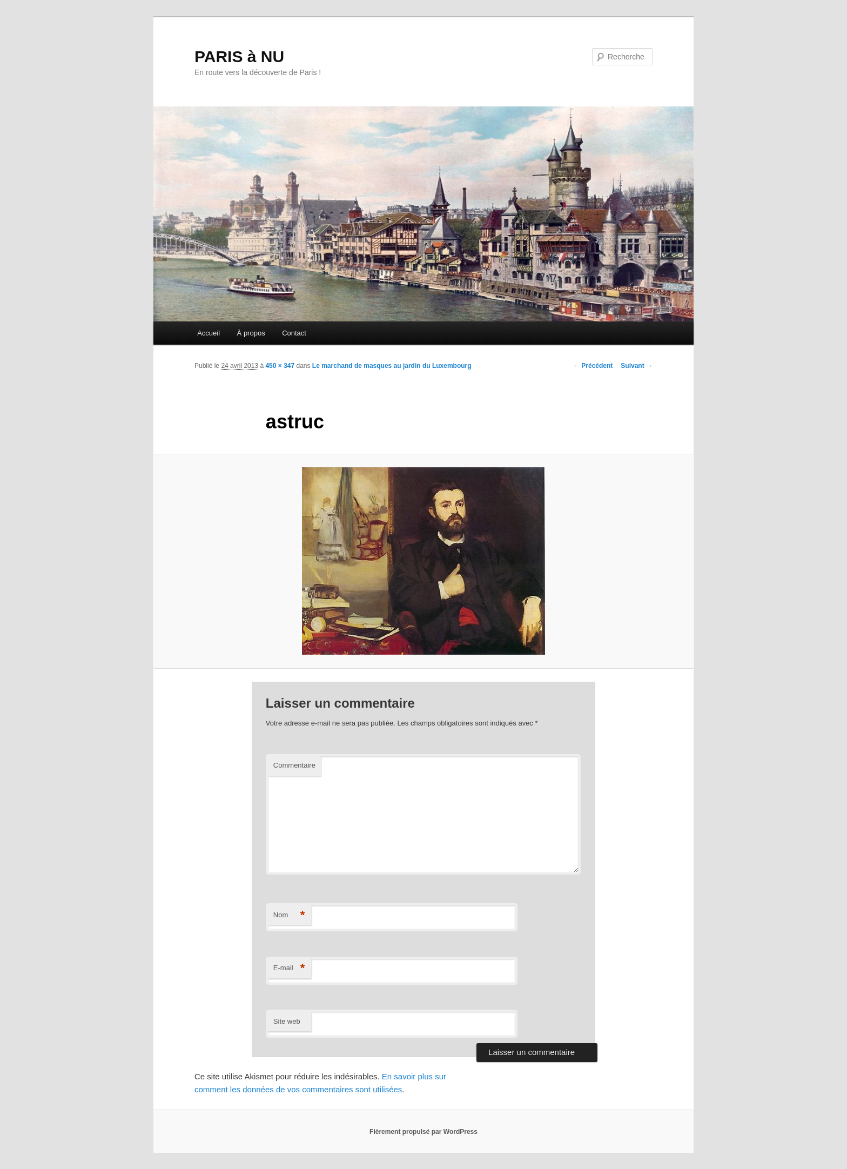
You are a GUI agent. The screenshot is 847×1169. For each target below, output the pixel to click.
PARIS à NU (239, 56)
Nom (289, 915)
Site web (286, 1021)
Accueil (208, 333)
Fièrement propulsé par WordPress (423, 1132)
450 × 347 (279, 365)
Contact (294, 333)
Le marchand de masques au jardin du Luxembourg (392, 365)
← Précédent (593, 365)
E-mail (289, 968)
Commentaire (294, 765)
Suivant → (637, 365)
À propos (251, 333)
